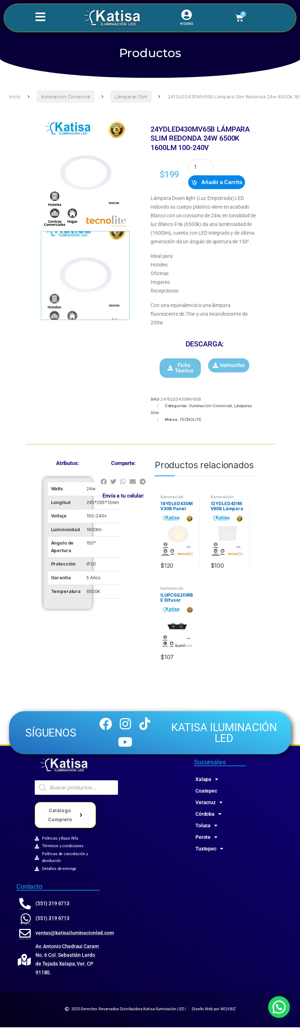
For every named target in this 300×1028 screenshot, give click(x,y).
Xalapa (206, 780)
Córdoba (208, 814)
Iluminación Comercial (65, 96)
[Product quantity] (201, 167)
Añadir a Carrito (221, 182)
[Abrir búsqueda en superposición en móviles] (76, 788)
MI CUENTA (186, 24)
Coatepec (206, 791)
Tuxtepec (209, 849)
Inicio (15, 96)
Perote (206, 838)
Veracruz (209, 803)
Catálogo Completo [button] (66, 816)
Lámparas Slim (131, 96)
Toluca (206, 826)
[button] (180, 368)
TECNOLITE (190, 419)
